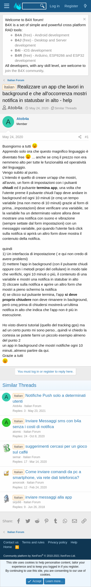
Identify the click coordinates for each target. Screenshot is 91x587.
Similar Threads (66, 108)
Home (7, 547)
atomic (17, 431)
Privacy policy (57, 542)
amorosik (19, 482)
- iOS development (33, 50)
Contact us (10, 542)
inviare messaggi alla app (48, 497)
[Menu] (6, 6)
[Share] (80, 137)
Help (74, 542)
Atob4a (15, 107)
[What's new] (85, 5)
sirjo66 (17, 502)
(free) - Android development (42, 35)
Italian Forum (32, 406)
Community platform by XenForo (39, 555)
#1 (87, 137)
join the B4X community (24, 71)
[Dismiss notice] (84, 19)
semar (17, 457)
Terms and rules (33, 542)
